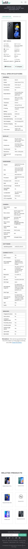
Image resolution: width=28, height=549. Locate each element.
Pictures (8, 66)
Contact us (22, 542)
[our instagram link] (12, 538)
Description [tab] (6, 16)
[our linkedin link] (16, 538)
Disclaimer (6, 542)
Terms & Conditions (13, 540)
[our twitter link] (9, 538)
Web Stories (12, 542)
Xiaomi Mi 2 (21, 501)
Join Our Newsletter (14, 532)
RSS (17, 542)
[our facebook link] (6, 538)
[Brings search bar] (22, 2)
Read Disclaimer (17, 342)
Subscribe (22, 535)
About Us (4, 540)
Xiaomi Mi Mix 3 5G (7, 502)
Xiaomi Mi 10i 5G (21, 518)
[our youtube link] (19, 538)
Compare (18, 66)
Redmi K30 (7, 519)
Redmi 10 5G (21, 485)
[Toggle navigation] (25, 2)
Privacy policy (22, 540)
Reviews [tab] (17, 16)
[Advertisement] (14, 360)
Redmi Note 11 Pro (7, 486)
